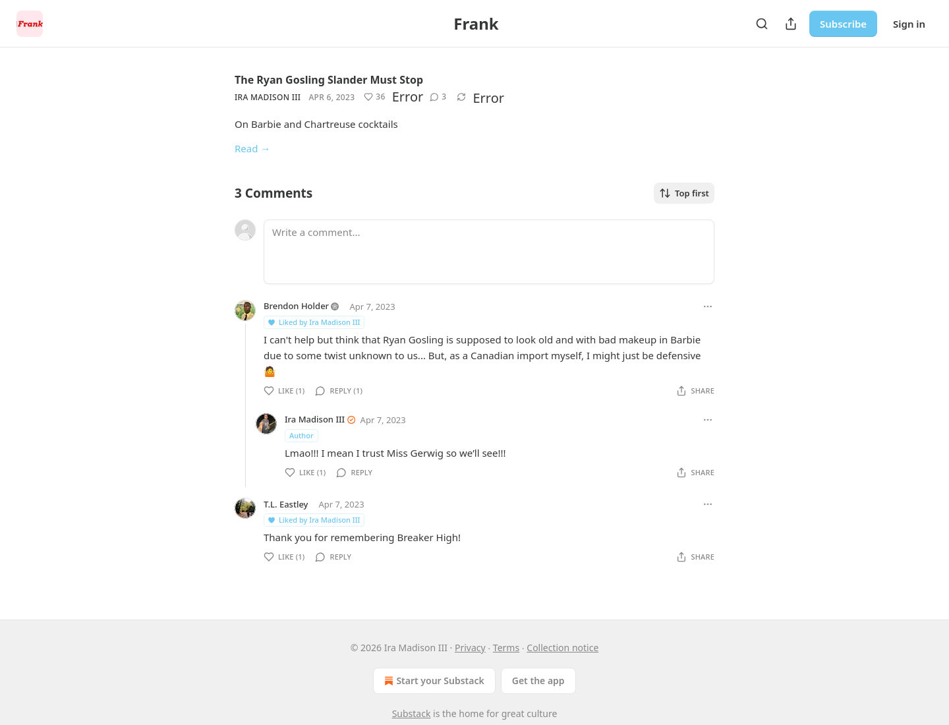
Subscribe (843, 23)
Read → (252, 148)
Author (301, 435)
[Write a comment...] (489, 251)
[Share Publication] (791, 24)
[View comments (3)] (438, 97)
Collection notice (562, 647)
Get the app (538, 680)
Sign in (909, 23)
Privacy (470, 647)
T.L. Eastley (286, 504)
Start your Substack (433, 681)
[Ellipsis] (707, 306)
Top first (684, 193)
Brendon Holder (296, 306)
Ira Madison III (268, 97)
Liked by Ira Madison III (313, 322)
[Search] (762, 24)
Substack (411, 713)
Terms (506, 647)
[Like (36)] (374, 97)
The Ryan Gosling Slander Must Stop (329, 79)
